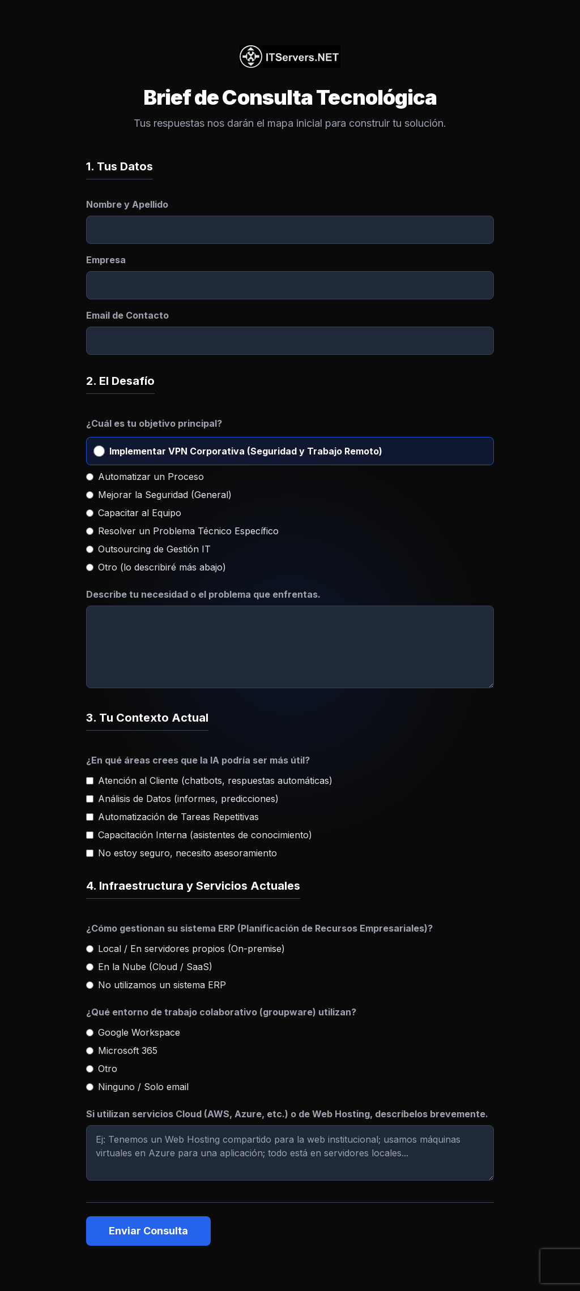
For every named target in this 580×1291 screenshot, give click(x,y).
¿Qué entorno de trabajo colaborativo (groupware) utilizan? (221, 1012)
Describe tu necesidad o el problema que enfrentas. (203, 594)
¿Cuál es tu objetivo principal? (154, 423)
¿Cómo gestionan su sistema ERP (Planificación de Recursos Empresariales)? (259, 928)
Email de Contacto (127, 315)
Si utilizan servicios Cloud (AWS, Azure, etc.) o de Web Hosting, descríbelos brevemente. (287, 1114)
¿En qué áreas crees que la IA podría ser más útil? (198, 760)
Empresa (106, 259)
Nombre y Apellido (127, 204)
